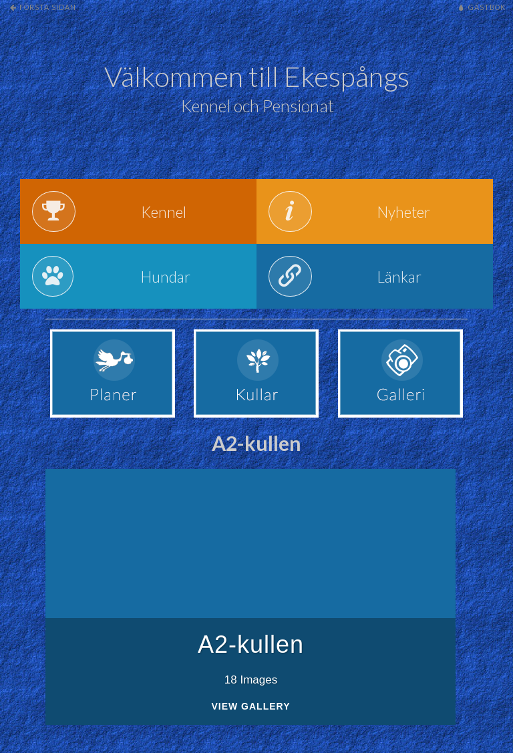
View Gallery (250, 715)
